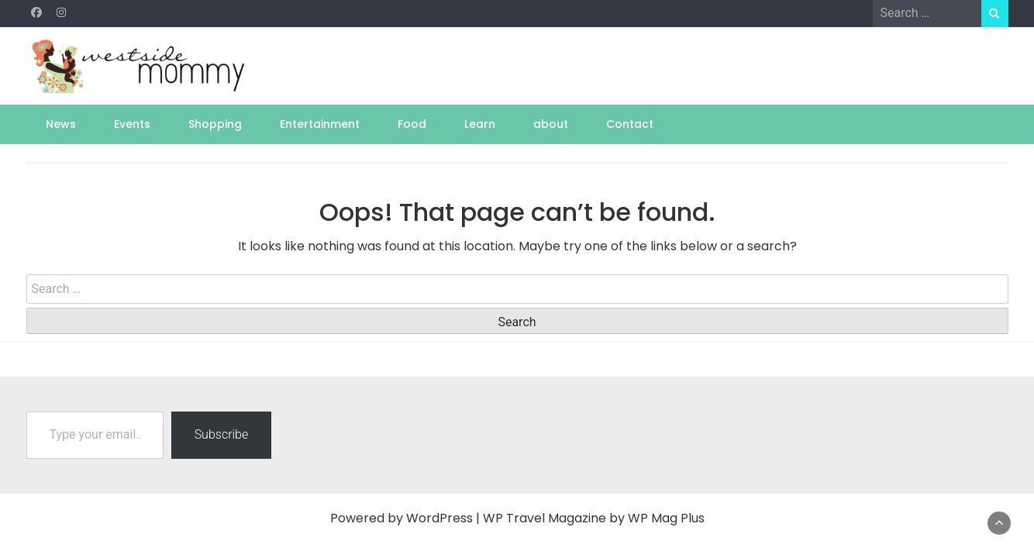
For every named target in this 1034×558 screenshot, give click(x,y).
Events (132, 124)
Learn (479, 124)
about (550, 124)
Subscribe (222, 434)
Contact (629, 124)
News (61, 124)
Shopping (215, 124)
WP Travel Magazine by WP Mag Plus (594, 518)
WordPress (439, 518)
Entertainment (320, 124)
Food (412, 124)
